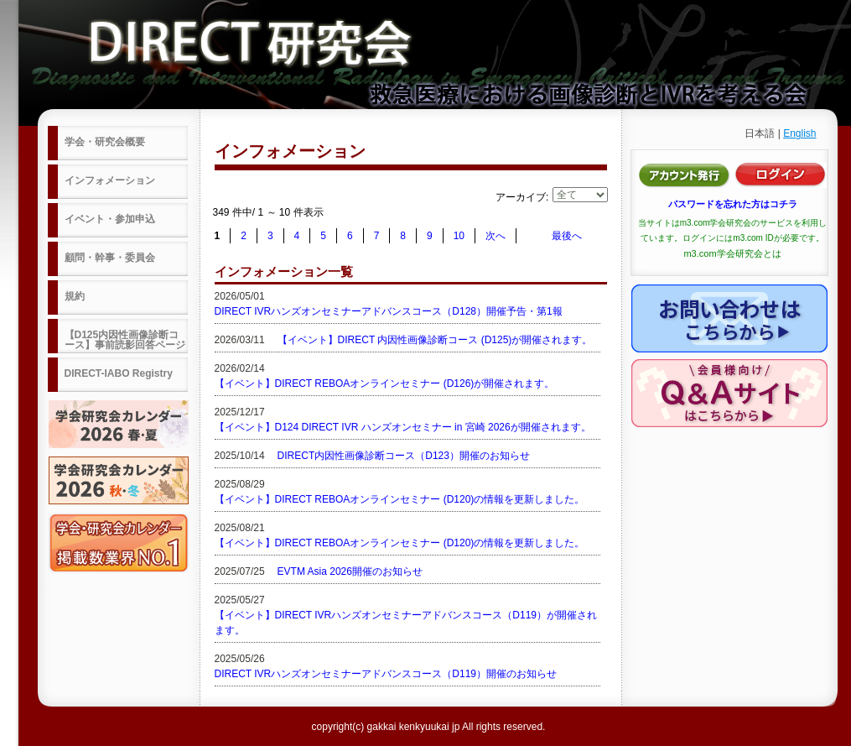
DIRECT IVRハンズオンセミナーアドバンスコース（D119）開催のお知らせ (386, 674)
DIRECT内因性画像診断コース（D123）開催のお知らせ (404, 456)
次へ (495, 236)
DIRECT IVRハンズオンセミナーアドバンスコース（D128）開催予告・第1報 (389, 311)
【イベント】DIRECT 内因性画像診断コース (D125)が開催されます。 (435, 340)
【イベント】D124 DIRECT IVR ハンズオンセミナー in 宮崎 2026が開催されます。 (403, 427)
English (799, 133)
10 (459, 236)
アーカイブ (521, 197)
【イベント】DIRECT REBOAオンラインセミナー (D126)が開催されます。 (385, 383)
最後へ (567, 236)
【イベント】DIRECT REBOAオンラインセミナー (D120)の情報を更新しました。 (400, 499)
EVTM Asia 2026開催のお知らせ (350, 571)
